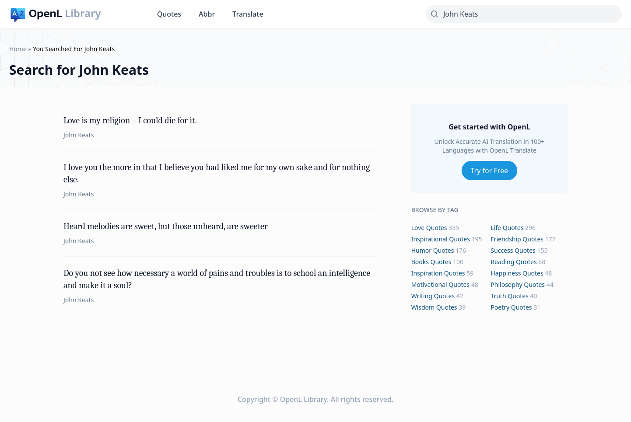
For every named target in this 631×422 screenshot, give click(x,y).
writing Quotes (433, 296)
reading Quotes (513, 262)
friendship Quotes (517, 239)
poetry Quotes (511, 307)
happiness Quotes (517, 273)
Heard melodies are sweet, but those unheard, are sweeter (165, 226)
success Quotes (513, 250)
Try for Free (489, 170)
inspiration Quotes (438, 273)
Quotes (169, 14)
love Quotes (429, 227)
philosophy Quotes (518, 284)
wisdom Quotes (434, 307)
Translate (247, 14)
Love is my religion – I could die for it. (130, 120)
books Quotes (431, 262)
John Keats (78, 135)
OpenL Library (303, 399)
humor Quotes (432, 250)
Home (18, 49)
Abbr (207, 14)
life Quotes (507, 227)
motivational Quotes (440, 284)
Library (83, 13)
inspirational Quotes (440, 239)
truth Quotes (510, 296)
